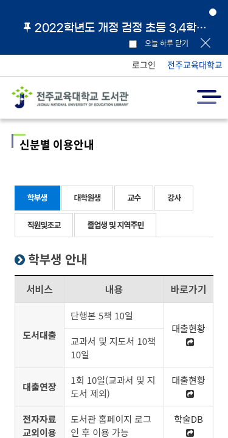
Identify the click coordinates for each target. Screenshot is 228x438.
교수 (133, 197)
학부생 (37, 197)
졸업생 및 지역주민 (115, 225)
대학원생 (87, 197)
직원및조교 (44, 225)
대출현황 (188, 334)
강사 (174, 197)
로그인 (144, 64)
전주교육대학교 (195, 64)
